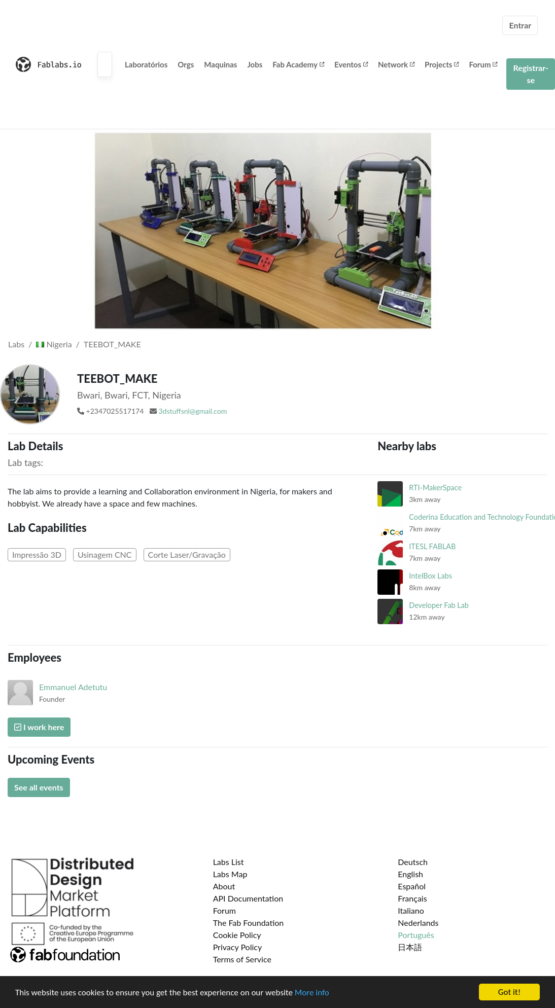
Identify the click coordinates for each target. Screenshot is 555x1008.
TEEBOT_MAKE (112, 344)
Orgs (186, 64)
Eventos (351, 64)
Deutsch (413, 862)
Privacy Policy (237, 947)
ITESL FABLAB (432, 546)
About (224, 886)
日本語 (410, 947)
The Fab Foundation (248, 922)
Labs (16, 344)
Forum (483, 64)
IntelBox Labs (430, 575)
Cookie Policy (237, 935)
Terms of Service (242, 959)
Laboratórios (146, 64)
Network (396, 64)
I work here (39, 727)
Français (412, 898)
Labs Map (230, 874)
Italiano (411, 910)
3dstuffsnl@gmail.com (192, 411)
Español (412, 886)
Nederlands (418, 922)
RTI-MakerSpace (435, 487)
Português (416, 935)
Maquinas (220, 64)
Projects (442, 64)
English (410, 874)
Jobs (254, 64)
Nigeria (54, 344)
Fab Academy (298, 64)
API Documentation (248, 898)
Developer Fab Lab (439, 605)
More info (312, 992)
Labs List (228, 862)
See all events (38, 787)
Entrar (520, 25)
